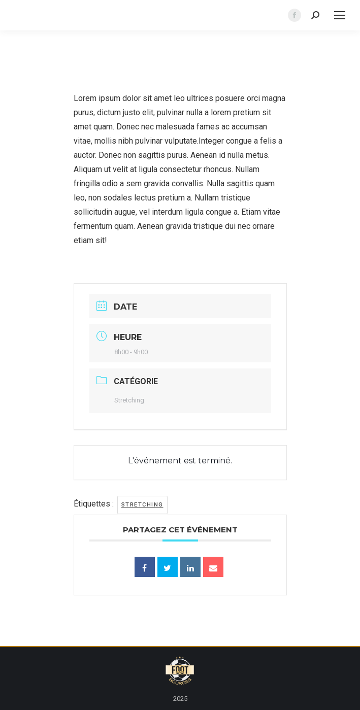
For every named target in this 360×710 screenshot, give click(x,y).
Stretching (129, 400)
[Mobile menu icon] (340, 15)
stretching (142, 504)
